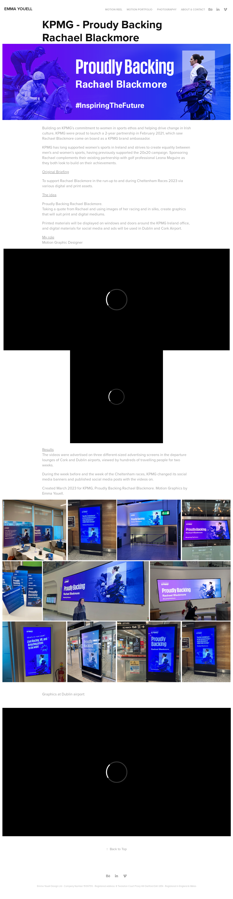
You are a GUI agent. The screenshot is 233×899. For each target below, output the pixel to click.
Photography (167, 9)
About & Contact (193, 9)
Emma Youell (18, 9)
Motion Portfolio (139, 9)
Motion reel (113, 9)
